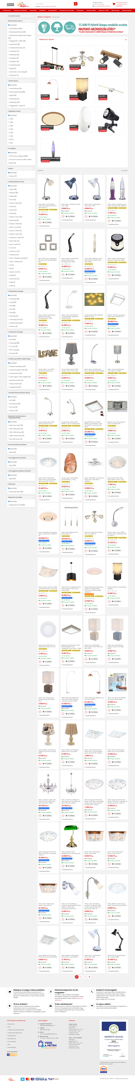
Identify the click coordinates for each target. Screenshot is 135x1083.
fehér (11, 189)
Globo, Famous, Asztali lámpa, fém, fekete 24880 (116, 956)
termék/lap (124, 170)
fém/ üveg (13, 350)
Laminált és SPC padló (66, 10)
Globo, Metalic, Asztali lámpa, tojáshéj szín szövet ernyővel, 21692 (47, 751)
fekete (12, 196)
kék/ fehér (13, 241)
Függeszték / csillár (16, 41)
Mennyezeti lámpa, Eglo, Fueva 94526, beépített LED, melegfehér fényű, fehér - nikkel (71, 646)
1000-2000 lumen (15, 432)
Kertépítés (80, 10)
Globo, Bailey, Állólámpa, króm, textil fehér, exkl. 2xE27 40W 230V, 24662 (94, 260)
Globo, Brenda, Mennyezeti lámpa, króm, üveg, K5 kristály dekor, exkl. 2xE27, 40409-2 (47, 479)
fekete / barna (15, 217)
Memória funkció (15, 380)
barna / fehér (14, 203)
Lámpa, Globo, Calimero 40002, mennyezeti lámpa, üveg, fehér (47, 588)
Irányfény (13, 58)
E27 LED (12, 407)
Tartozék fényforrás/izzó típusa (19, 393)
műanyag (13, 299)
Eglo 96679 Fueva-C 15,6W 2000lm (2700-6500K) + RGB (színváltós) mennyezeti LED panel (93, 424)
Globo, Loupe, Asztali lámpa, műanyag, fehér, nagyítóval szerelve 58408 (69, 316)
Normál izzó (14, 404)
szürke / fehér (14, 231)
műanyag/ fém (15, 320)
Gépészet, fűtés (103, 10)
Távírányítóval (15, 373)
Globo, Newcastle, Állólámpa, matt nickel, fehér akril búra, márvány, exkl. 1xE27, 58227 (70, 699)
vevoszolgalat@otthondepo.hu (102, 6)
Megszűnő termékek (15, 497)
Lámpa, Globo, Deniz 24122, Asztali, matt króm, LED (46, 423)
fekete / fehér (14, 224)
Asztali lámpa (14, 29)
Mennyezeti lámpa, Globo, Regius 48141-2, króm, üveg (116, 478)
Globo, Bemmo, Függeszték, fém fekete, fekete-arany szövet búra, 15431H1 (71, 588)
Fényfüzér (13, 75)
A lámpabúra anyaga (15, 291)
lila (11, 268)
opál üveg (13, 220)
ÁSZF (9, 1027)
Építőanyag (115, 10)
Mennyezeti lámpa (16, 32)
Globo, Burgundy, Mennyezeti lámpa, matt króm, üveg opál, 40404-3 (47, 853)
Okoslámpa (14, 65)
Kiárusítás (11, 484)
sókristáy (13, 316)
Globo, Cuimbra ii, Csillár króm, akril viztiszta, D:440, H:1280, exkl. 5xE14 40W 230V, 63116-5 (71, 801)
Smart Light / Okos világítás (19, 377)
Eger (55, 6)
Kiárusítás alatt (15, 492)
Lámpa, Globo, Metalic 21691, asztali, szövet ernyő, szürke (69, 370)
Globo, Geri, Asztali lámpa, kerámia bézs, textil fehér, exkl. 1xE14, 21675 (94, 646)
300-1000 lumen (15, 429)
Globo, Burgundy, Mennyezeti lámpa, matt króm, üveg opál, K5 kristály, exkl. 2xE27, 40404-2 (117, 801)
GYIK (8, 1044)
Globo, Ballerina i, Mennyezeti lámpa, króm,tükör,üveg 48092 (47, 956)
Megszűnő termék (16, 505)
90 (10, 140)
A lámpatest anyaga (15, 332)
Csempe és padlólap (20, 10)
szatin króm (14, 251)
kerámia (12, 353)
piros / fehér (14, 244)
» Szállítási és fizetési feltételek (15, 1030)
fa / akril (12, 346)
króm (11, 200)
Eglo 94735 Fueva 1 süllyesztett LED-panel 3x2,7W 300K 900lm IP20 (47, 260)
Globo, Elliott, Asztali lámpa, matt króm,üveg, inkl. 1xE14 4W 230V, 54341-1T (47, 205)
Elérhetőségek (11, 1047)
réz (11, 265)
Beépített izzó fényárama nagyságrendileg (17, 417)
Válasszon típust (46, 39)
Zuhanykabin (52, 10)
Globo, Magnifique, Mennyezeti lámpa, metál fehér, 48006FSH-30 (48, 533)
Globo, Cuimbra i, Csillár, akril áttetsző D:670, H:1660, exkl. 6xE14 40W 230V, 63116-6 (47, 801)
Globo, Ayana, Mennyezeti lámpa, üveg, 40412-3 (46, 904)
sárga (12, 275)
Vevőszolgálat (11, 1041)
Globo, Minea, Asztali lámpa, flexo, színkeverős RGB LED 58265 (94, 370)
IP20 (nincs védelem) (17, 156)
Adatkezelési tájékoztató (14, 1033)
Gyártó (10, 168)
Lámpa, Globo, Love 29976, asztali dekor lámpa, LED (46, 370)
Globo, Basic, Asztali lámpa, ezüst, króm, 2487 (93, 205)
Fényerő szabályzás (16, 366)
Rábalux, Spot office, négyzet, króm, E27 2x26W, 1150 (116, 423)
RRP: (39, 212)
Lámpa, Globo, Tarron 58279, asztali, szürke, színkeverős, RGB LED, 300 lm (117, 533)
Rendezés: (41, 170)
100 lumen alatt (15, 425)
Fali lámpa (13, 51)
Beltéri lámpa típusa (15, 21)
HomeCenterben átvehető (17, 445)
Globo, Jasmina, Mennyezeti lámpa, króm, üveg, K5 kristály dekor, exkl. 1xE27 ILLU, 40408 (93, 751)
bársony (12, 326)
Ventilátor (13, 62)
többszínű (13, 255)
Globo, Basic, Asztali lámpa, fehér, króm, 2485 (93, 956)
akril (11, 306)
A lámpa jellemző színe (16, 182)
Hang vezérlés (14, 384)
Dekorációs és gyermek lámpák (20, 35)
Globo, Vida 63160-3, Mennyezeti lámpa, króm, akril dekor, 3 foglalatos (94, 479)
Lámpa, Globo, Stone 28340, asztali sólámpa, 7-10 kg (69, 478)
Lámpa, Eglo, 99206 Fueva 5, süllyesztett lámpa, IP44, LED (46, 646)
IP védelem (12, 148)
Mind (11, 25)
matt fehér (13, 279)
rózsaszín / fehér (15, 238)
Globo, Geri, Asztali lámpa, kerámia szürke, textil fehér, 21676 (116, 646)
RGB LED (12, 411)
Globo (12, 176)
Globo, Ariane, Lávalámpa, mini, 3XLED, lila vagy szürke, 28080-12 (117, 205)
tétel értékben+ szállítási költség (122, 4)
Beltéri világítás (44, 17)
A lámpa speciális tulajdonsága (19, 359)
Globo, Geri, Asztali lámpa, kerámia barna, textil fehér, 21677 (46, 699)
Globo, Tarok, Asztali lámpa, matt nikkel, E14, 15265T (116, 370)
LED (11, 400)
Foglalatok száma (14, 111)
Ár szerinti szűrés (14, 16)
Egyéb (12, 68)
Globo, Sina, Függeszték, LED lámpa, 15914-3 (69, 533)
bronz (12, 248)
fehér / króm (14, 227)
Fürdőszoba (6, 10)
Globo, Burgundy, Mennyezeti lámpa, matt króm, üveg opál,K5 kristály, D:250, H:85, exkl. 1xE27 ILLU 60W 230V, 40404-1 (94, 802)
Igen (11, 452)
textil (11, 313)
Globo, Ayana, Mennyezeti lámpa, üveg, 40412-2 (115, 852)
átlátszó (12, 193)
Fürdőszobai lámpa (16, 48)
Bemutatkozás (11, 1038)
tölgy (11, 282)
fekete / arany (15, 234)
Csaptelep (33, 10)
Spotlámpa (13, 44)
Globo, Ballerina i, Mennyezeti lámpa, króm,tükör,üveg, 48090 (117, 904)
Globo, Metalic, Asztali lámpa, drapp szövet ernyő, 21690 (70, 750)
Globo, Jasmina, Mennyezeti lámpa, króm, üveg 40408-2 (116, 750)
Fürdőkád (42, 10)
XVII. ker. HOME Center (47, 6)
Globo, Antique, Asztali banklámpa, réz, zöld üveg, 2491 (70, 852)
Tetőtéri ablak (90, 10)
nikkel (12, 213)
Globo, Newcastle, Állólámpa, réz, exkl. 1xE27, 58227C (94, 698)
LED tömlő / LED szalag (17, 72)
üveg (11, 302)
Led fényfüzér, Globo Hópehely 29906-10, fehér (94, 315)
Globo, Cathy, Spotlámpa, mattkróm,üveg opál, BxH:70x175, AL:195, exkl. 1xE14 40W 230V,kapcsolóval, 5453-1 (71, 906)
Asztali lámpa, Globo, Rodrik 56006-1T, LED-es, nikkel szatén (70, 423)
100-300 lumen (15, 439)
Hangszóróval (14, 387)
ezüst (11, 207)
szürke (12, 210)
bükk (11, 286)
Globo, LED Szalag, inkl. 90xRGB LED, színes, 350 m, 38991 (117, 698)
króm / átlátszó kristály (17, 258)
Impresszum (11, 1024)
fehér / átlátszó (15, 262)
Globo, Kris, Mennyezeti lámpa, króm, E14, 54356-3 (94, 533)
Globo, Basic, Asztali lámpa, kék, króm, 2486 (70, 205)
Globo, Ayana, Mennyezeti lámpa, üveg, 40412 (92, 852)
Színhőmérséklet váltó (17, 370)
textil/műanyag (15, 323)
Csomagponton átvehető (17, 458)
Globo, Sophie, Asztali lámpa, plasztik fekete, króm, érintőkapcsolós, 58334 (70, 260)
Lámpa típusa (13, 81)
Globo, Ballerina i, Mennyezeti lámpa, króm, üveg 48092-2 (70, 956)
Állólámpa (13, 55)
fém (11, 309)
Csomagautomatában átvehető (19, 471)
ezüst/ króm (14, 272)
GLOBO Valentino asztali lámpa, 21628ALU (117, 588)
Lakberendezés (126, 10)
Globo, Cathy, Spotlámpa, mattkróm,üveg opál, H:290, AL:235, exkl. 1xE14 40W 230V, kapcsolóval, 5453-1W (93, 906)
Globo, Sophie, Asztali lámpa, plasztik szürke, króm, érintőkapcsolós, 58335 (47, 316)
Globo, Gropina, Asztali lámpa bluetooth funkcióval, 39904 (116, 259)
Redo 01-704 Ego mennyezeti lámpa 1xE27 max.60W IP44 (116, 315)
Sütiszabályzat (11, 1036)
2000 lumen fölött (16, 436)
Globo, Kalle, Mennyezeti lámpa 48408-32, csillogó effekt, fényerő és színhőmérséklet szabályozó (94, 589)
